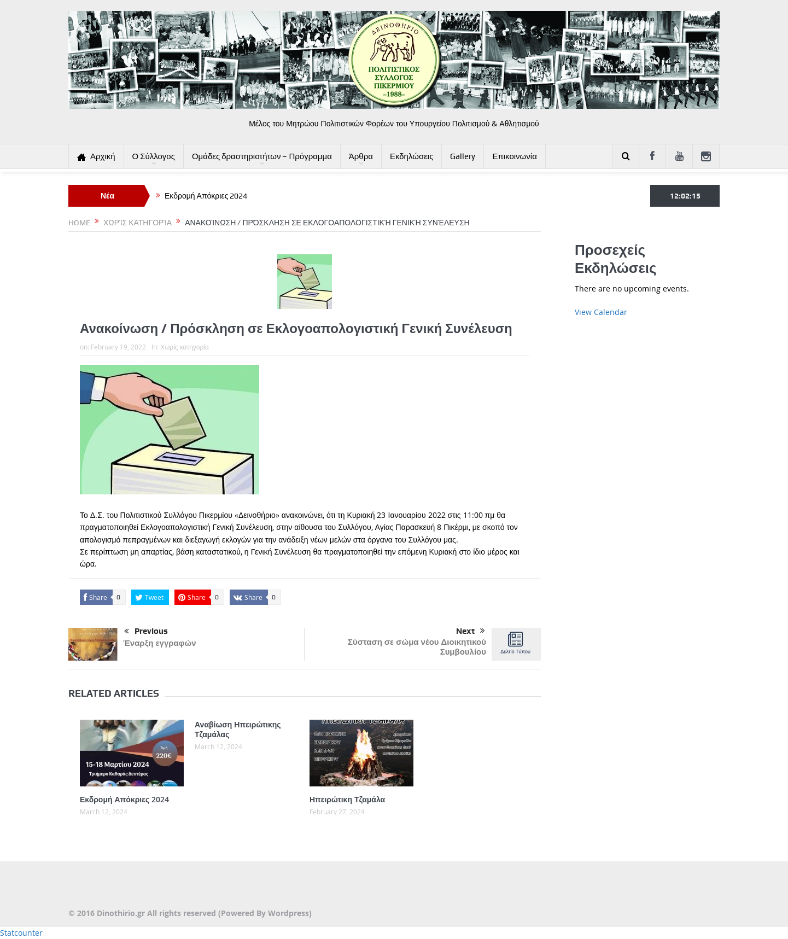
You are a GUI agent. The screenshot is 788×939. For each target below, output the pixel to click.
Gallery (462, 156)
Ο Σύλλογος (153, 156)
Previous (146, 632)
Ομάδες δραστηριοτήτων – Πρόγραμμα (262, 156)
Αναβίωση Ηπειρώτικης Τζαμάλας (238, 729)
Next (470, 631)
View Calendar (601, 312)
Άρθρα (361, 156)
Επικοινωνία (514, 156)
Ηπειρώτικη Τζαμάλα (347, 799)
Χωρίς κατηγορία (184, 346)
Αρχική (96, 156)
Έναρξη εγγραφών (159, 643)
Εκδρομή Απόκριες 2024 (206, 195)
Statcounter (21, 933)
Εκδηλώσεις (412, 156)
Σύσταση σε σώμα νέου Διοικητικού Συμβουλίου (417, 646)
